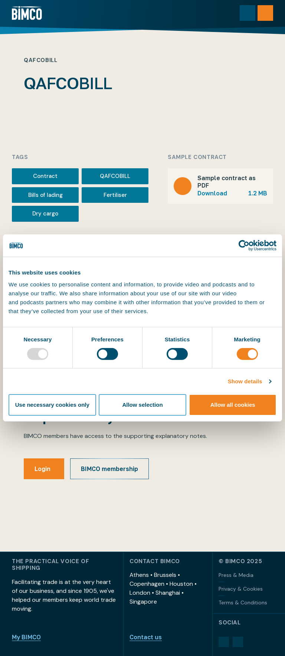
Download (232, 193)
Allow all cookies (232, 405)
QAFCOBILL (115, 176)
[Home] (27, 13)
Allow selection (142, 405)
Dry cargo (45, 213)
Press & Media (236, 575)
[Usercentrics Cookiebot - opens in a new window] (244, 245)
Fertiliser (115, 195)
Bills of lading (45, 195)
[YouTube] (238, 642)
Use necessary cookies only (52, 405)
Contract (45, 176)
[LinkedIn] (224, 642)
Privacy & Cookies (241, 588)
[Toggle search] (247, 13)
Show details (245, 381)
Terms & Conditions (243, 602)
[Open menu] (265, 13)
